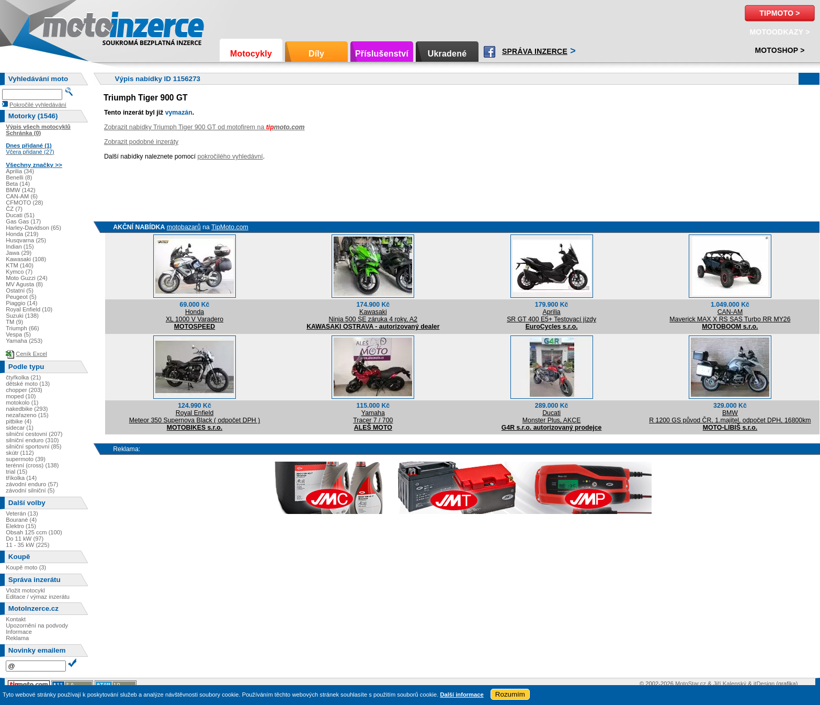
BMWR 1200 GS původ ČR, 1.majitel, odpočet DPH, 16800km (730, 416)
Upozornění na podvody (37, 625)
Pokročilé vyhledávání (37, 105)
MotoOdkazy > (779, 32)
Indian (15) (20, 246)
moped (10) (21, 396)
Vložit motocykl (25, 590)
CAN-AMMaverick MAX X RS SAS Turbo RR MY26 (729, 315)
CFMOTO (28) (24, 202)
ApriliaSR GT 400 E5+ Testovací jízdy (551, 315)
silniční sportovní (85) (33, 446)
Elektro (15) (21, 526)
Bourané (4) (21, 520)
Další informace (461, 694)
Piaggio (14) (21, 303)
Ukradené (447, 53)
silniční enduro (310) (32, 440)
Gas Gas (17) (23, 221)
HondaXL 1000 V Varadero (194, 315)
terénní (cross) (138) (32, 465)
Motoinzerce (65, 26)
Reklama (17, 638)
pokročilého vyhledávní (230, 156)
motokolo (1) (22, 402)
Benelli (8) (19, 177)
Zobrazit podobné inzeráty (141, 142)
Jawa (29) (18, 253)
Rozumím (510, 694)
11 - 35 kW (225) (27, 545)
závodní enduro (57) (32, 484)
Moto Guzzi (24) (27, 278)
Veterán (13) (22, 513)
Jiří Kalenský (729, 683)
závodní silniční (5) (30, 490)
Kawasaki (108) (26, 259)
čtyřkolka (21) (23, 377)
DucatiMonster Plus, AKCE (551, 416)
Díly (316, 53)
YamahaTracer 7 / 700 (373, 416)
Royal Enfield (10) (29, 309)
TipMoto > (779, 13)
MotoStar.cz (690, 683)
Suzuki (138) (22, 315)
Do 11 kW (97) (24, 538)
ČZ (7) (14, 209)
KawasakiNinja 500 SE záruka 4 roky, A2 (373, 315)
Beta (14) (18, 184)
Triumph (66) (22, 328)
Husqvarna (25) (26, 240)
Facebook (489, 52)
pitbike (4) (18, 421)
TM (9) (14, 322)
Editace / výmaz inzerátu (38, 597)
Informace (19, 632)
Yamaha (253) (24, 341)
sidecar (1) (19, 427)
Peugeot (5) (21, 297)
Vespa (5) (18, 334)
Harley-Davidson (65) (33, 228)
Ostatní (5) (19, 290)
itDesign (764, 683)
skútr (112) (19, 453)
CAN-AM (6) (22, 196)
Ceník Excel (31, 354)
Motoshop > (779, 50)
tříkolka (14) (21, 478)
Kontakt (16, 619)
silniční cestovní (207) (34, 434)
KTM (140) (19, 265)
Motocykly (251, 53)
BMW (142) (21, 190)
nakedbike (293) (27, 409)
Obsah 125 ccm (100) (34, 532)
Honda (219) (22, 234)
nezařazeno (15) (27, 415)
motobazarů (184, 227)
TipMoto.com (229, 227)
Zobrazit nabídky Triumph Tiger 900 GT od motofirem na (204, 127)
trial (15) (16, 471)
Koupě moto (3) (26, 567)
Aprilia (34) (20, 171)
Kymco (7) (19, 271)
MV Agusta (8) (24, 284)
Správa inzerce (534, 51)
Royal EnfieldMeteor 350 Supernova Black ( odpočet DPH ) (194, 416)
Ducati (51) (20, 215)
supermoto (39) (25, 459)
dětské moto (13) (28, 384)
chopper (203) (24, 390)
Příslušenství (381, 53)
